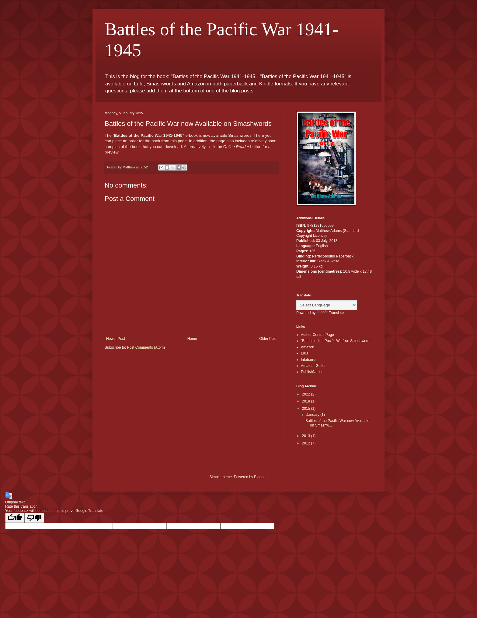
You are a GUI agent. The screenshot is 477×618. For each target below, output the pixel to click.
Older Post (268, 339)
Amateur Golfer (313, 366)
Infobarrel (308, 359)
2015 (306, 408)
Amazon (307, 347)
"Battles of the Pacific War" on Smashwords (336, 341)
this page (178, 141)
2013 (306, 436)
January (313, 415)
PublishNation (312, 372)
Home (192, 339)
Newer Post (115, 339)
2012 (306, 443)
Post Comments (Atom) (146, 347)
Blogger (260, 477)
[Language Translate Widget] (326, 305)
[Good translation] (15, 518)
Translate (330, 313)
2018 (306, 401)
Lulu (304, 353)
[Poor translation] (34, 518)
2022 (306, 394)
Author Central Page (317, 335)
